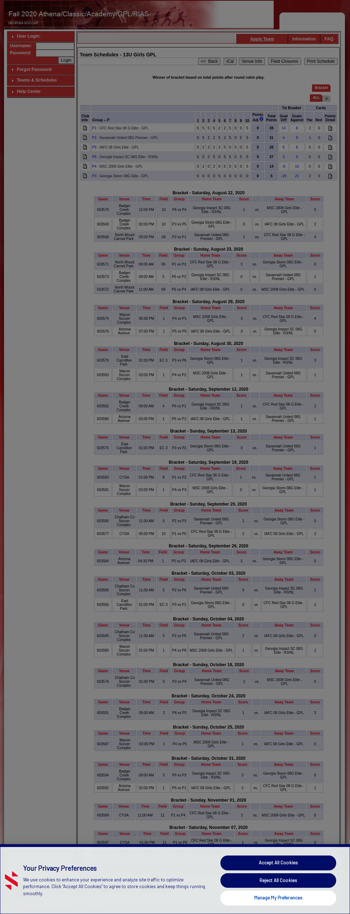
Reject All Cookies (278, 896)
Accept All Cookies (278, 878)
